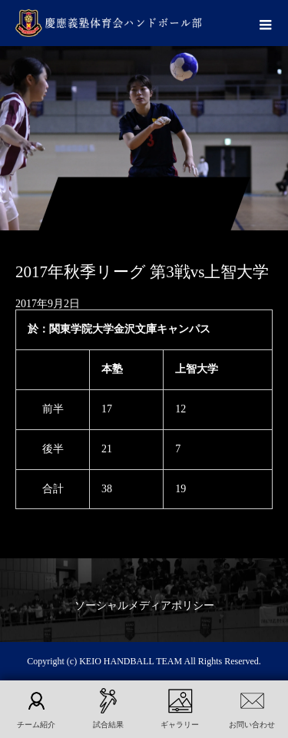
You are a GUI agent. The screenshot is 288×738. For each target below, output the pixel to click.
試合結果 (108, 724)
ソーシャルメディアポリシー (144, 605)
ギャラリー (180, 724)
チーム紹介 (36, 724)
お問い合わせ (252, 724)
